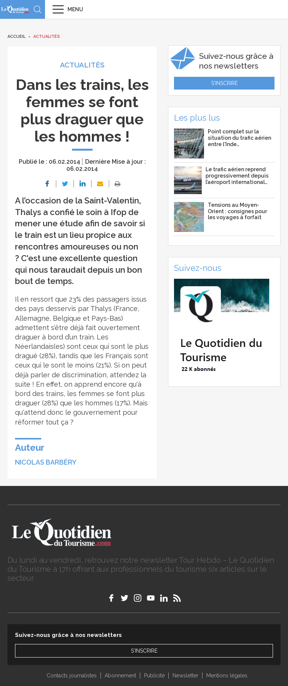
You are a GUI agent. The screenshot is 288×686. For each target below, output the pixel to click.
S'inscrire (224, 83)
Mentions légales (227, 676)
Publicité (154, 676)
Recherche (37, 9)
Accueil (17, 36)
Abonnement (120, 676)
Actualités (46, 36)
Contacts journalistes (71, 676)
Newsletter (185, 676)
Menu (75, 9)
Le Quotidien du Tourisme (15, 9)
